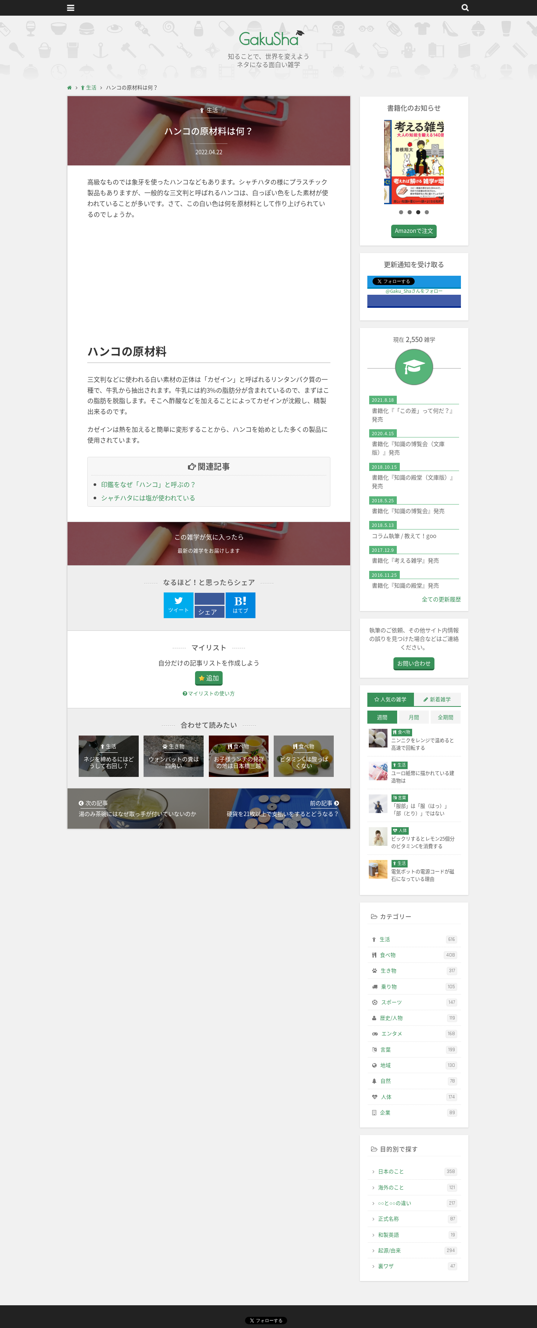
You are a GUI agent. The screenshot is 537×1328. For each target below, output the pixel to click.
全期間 (445, 717)
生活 (211, 109)
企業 (418, 1113)
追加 (212, 677)
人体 (419, 1097)
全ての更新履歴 (441, 599)
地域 (418, 1065)
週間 (382, 717)
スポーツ (419, 1002)
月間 (414, 717)
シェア (207, 611)
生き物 (419, 971)
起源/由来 (417, 1250)
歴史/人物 (418, 1018)
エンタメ (419, 1034)
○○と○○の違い (417, 1203)
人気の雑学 (393, 699)
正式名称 (417, 1219)
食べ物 (418, 955)
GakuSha (268, 39)
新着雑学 (440, 699)
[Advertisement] (208, 282)
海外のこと (417, 1187)
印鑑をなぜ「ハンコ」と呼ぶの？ (148, 484)
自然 (418, 1081)
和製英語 (417, 1235)
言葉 (418, 1050)
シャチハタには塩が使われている (148, 497)
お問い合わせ (414, 663)
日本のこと (417, 1171)
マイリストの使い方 (209, 693)
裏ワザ (417, 1266)
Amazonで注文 (414, 230)
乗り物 (419, 987)
